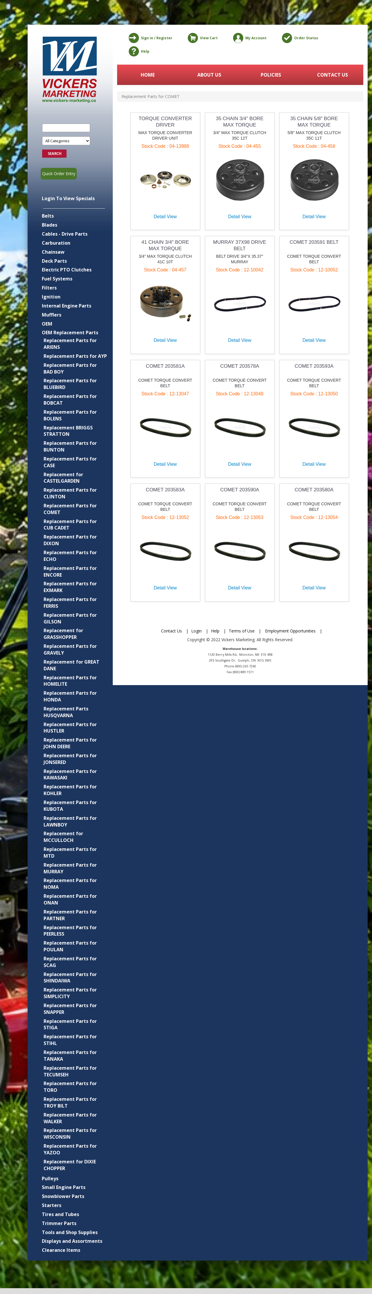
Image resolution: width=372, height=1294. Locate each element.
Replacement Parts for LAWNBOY (70, 821)
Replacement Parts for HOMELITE (70, 680)
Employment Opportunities (290, 631)
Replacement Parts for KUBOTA (70, 805)
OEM (47, 324)
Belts (48, 216)
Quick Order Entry (58, 173)
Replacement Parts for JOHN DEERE (70, 743)
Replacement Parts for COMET (70, 509)
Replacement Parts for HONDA (70, 696)
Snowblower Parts (63, 1196)
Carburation (56, 243)
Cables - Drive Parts (64, 234)
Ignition (51, 297)
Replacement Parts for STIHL (70, 1039)
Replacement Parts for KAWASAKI (70, 774)
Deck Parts (54, 261)
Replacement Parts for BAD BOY (70, 368)
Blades (49, 225)
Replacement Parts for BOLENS (70, 415)
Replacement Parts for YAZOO (70, 1149)
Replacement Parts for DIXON (70, 540)
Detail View (165, 216)
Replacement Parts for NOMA (70, 883)
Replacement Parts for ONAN (70, 899)
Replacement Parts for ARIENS (70, 343)
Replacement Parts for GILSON (70, 618)
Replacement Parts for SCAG (70, 961)
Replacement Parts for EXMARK (70, 586)
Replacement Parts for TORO (70, 1086)
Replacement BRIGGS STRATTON (68, 431)
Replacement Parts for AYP (75, 356)
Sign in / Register (149, 38)
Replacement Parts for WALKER (70, 1118)
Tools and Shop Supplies (70, 1232)
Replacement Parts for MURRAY (70, 868)
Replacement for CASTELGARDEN (63, 477)
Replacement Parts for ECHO (70, 555)
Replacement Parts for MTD (70, 852)
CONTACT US (332, 75)
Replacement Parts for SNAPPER (70, 1008)
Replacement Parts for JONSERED (70, 758)
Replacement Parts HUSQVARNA (66, 712)
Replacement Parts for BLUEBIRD (70, 383)
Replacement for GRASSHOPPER (63, 633)
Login (196, 631)
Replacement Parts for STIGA (70, 1024)
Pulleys (50, 1178)
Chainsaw (53, 252)
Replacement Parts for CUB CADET (70, 524)
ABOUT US (209, 75)
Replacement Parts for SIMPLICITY (70, 993)
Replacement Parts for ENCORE (70, 571)
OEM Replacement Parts (70, 332)
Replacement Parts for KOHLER (70, 790)
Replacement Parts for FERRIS (70, 602)
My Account (249, 38)
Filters (49, 288)
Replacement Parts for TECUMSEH (70, 1071)
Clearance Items (61, 1250)
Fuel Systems (57, 278)
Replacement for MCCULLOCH (63, 836)
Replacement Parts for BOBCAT (70, 399)
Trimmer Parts (59, 1223)
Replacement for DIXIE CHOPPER (70, 1165)
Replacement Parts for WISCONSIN (70, 1133)
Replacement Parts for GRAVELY (70, 649)
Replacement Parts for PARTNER (70, 915)
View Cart (202, 38)
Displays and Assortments (72, 1241)
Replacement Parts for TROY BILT (70, 1102)
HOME (148, 75)
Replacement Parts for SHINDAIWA (70, 977)
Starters (51, 1205)
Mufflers (51, 315)
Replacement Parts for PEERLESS (70, 930)
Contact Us (171, 631)
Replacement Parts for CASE (70, 462)
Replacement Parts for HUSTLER (70, 727)
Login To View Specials (68, 198)
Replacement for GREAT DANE (71, 665)
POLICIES (271, 75)
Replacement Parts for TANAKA (70, 1055)
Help (138, 51)
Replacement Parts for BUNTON (70, 446)
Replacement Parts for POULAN (70, 946)
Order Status (299, 38)
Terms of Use (242, 631)
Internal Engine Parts (66, 306)
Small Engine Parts (63, 1187)
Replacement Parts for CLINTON (70, 493)
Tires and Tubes (60, 1214)
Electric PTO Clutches (67, 269)
